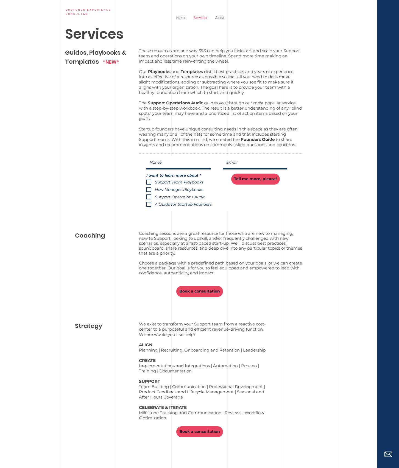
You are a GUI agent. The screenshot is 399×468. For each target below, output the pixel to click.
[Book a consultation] (199, 291)
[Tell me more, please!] (255, 179)
